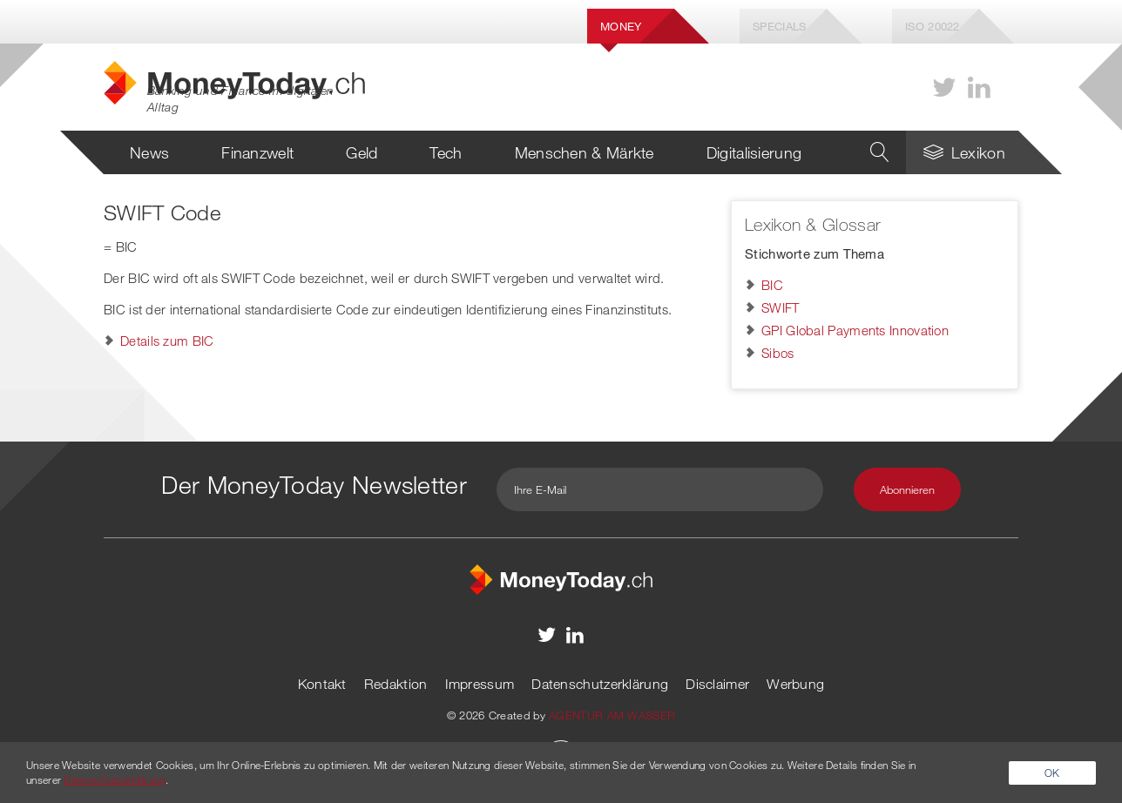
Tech (445, 152)
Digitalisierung (754, 152)
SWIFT (780, 307)
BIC (772, 285)
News (149, 152)
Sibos (777, 353)
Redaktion (396, 684)
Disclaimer (717, 684)
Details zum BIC (167, 340)
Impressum (480, 684)
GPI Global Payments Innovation (855, 330)
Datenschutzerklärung (599, 684)
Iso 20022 (932, 26)
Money (621, 26)
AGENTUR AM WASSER (612, 715)
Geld (361, 152)
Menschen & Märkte (584, 152)
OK (1052, 772)
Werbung (795, 684)
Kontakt (322, 684)
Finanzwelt (257, 152)
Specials (779, 26)
